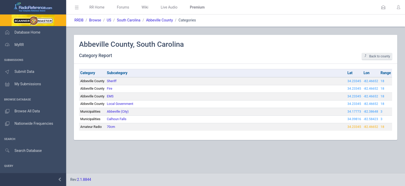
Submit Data (17, 71)
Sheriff (111, 81)
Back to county (377, 56)
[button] (383, 7)
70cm (111, 127)
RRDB (78, 20)
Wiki (145, 7)
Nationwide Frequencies (26, 123)
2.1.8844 (84, 179)
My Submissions (20, 84)
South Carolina (128, 20)
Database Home (20, 32)
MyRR (12, 44)
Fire (109, 88)
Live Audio (169, 7)
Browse (95, 20)
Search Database (21, 151)
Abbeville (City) (118, 111)
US (109, 20)
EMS (110, 96)
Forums (123, 7)
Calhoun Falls (116, 119)
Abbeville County (159, 20)
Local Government (120, 104)
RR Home (96, 7)
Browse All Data (20, 111)
